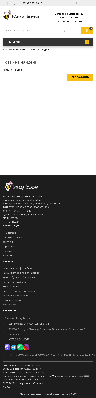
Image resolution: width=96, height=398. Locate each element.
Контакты (8, 241)
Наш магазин (10, 232)
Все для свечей (17, 49)
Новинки (7, 251)
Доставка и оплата (13, 237)
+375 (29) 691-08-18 (31, 3)
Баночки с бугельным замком (19, 291)
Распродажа (9, 304)
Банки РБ (8, 255)
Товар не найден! (39, 49)
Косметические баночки (16, 295)
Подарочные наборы (14, 282)
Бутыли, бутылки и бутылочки (19, 277)
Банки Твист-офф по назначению (21, 272)
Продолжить (80, 77)
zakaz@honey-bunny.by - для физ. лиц (29, 323)
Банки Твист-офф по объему (18, 268)
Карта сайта (9, 246)
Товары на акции (12, 300)
